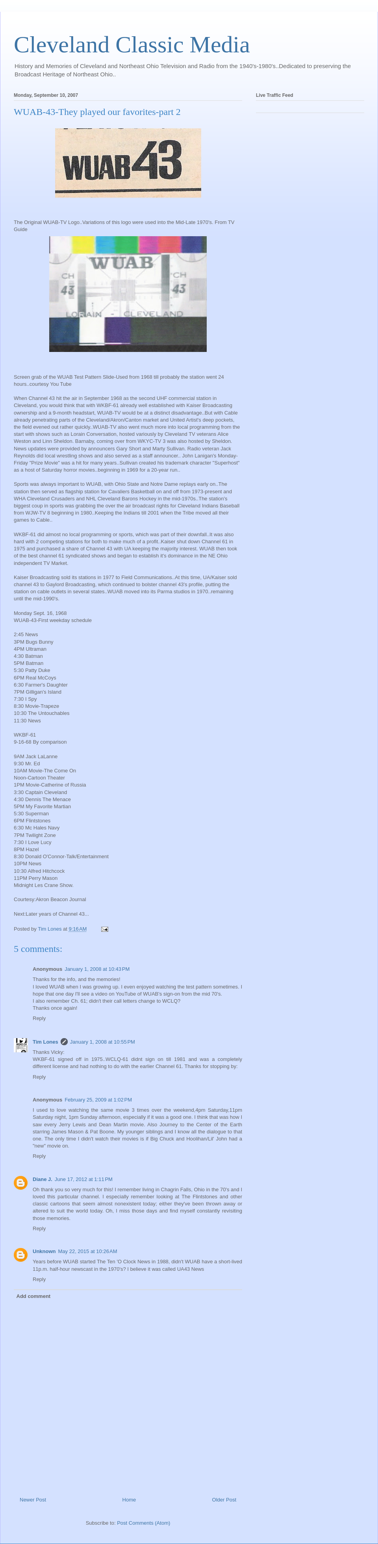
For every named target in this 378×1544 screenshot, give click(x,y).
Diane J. (42, 1179)
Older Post (224, 1500)
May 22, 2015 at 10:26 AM (87, 1251)
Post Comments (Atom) (143, 1523)
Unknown (44, 1251)
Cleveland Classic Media (132, 44)
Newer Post (33, 1500)
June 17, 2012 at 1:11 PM (84, 1179)
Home (129, 1500)
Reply (39, 1018)
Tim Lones (45, 1042)
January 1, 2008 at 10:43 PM (97, 969)
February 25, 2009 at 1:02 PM (98, 1100)
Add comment (34, 1296)
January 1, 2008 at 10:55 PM (102, 1042)
